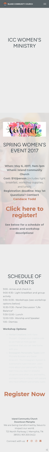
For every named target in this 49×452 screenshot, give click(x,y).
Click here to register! (24, 212)
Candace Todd (24, 199)
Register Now (24, 394)
